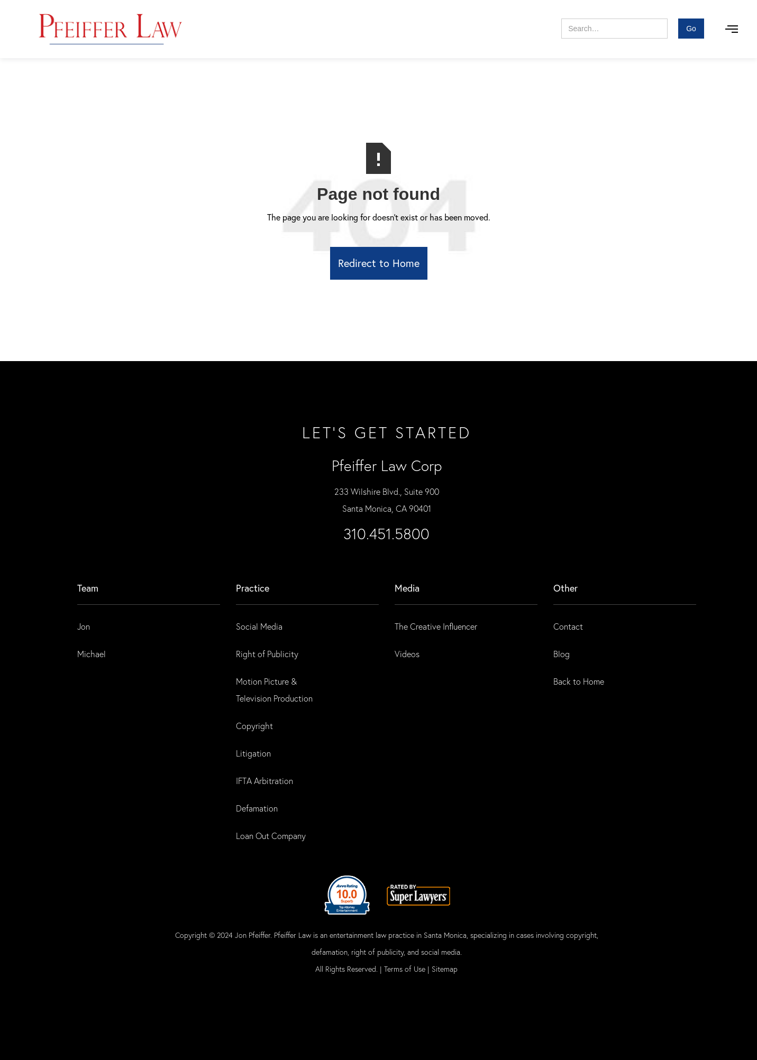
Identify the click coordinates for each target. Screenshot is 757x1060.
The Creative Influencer (436, 626)
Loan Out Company (271, 835)
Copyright (254, 725)
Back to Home (578, 681)
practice (252, 588)
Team (87, 588)
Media (407, 588)
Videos (407, 653)
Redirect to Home (378, 263)
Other (565, 588)
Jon (83, 626)
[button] (731, 29)
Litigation (253, 753)
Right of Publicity (267, 653)
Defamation (257, 808)
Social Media (259, 626)
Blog (561, 653)
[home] (111, 29)
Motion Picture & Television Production (274, 690)
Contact (568, 626)
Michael (91, 653)
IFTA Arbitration (264, 780)
